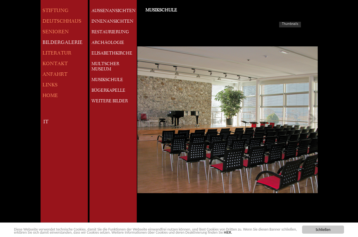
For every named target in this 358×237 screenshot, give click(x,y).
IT (45, 122)
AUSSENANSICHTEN (113, 11)
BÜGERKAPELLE (108, 91)
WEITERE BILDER (109, 101)
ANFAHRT (55, 74)
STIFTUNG (56, 11)
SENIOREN (56, 32)
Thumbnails (290, 24)
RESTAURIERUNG (110, 32)
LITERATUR (57, 53)
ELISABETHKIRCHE (111, 53)
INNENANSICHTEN (112, 22)
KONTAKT (55, 64)
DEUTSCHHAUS (62, 21)
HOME (50, 96)
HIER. (228, 232)
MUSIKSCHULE (107, 80)
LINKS (50, 85)
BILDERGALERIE (63, 43)
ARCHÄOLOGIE (107, 43)
